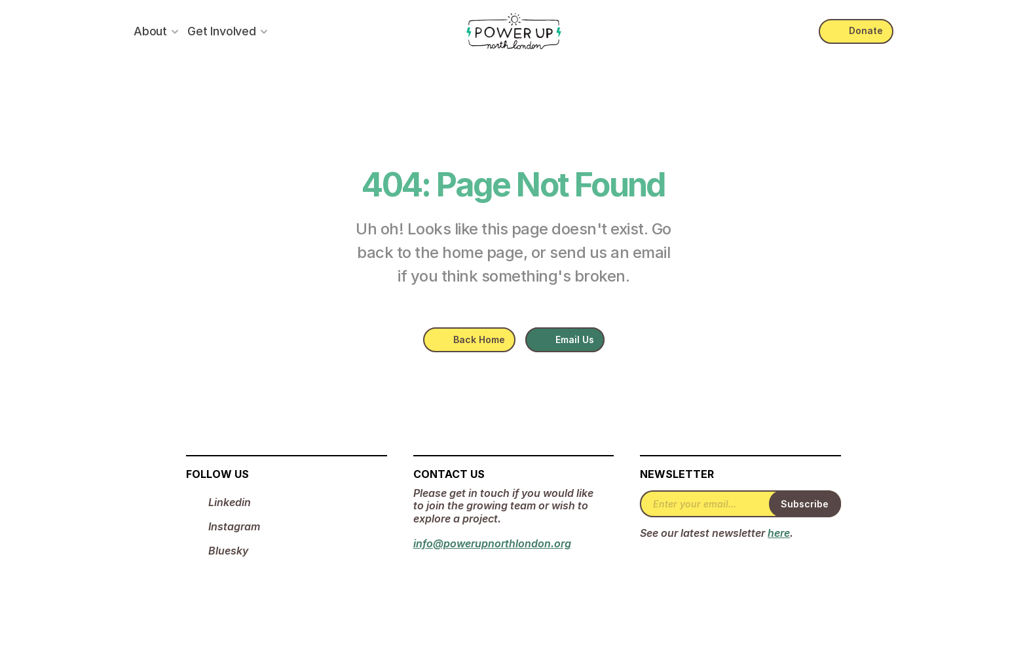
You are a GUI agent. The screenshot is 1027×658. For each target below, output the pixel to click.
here (779, 532)
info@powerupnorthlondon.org (492, 543)
